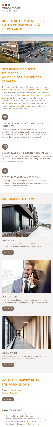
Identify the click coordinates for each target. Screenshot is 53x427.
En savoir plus (34, 424)
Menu (46, 7)
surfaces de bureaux (11, 90)
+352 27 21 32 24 (9, 393)
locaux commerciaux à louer (35, 90)
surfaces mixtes (19, 106)
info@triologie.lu (16, 390)
